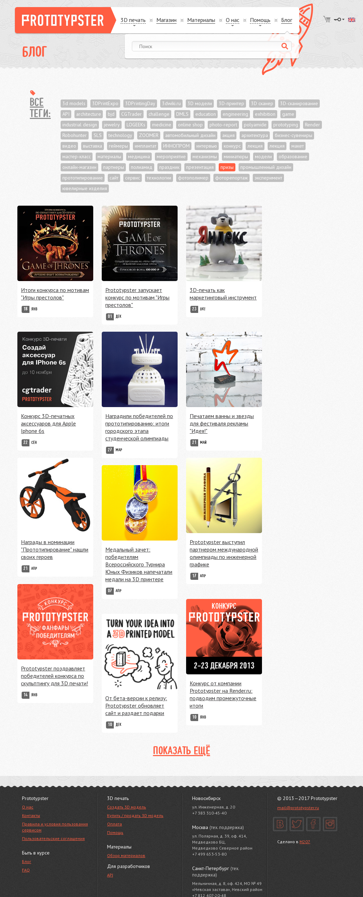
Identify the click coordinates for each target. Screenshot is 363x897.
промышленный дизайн (265, 167)
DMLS (182, 114)
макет (297, 146)
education (205, 114)
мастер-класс (76, 156)
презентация (200, 167)
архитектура (254, 135)
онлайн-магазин (79, 167)
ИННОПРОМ (176, 146)
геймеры (118, 146)
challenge (159, 114)
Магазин (166, 20)
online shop (190, 124)
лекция (255, 146)
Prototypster (65, 20)
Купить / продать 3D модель (135, 815)
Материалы (201, 20)
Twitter (297, 824)
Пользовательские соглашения (53, 838)
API (65, 114)
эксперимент (268, 178)
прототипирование (82, 178)
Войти (339, 19)
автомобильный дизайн (190, 135)
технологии (159, 178)
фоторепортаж (231, 178)
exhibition (265, 114)
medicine (161, 124)
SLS (98, 135)
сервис (132, 178)
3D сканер (262, 103)
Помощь (115, 832)
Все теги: (40, 108)
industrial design (79, 124)
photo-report (223, 124)
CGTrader (131, 114)
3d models (73, 103)
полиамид (141, 167)
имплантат (145, 146)
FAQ (26, 870)
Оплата (114, 824)
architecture (88, 114)
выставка (92, 146)
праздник (169, 167)
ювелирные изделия (84, 188)
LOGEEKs (136, 124)
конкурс (232, 146)
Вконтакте (280, 824)
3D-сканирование (299, 103)
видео (69, 146)
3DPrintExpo (105, 103)
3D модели (200, 103)
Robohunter (74, 135)
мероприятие (171, 156)
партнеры (113, 167)
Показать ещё (181, 751)
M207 (305, 841)
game (288, 114)
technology (120, 135)
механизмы (204, 156)
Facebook (313, 824)
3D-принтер (231, 103)
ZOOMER (148, 135)
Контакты (31, 815)
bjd (111, 114)
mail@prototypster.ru (298, 807)
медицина (139, 156)
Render (312, 124)
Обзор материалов (126, 855)
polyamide (255, 124)
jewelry (112, 124)
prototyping (285, 124)
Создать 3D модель (126, 807)
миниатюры (236, 156)
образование (293, 156)
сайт (114, 178)
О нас (27, 807)
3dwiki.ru (171, 103)
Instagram (330, 824)
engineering (235, 114)
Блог (286, 20)
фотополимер (193, 178)
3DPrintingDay (140, 103)
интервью (206, 146)
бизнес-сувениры (293, 135)
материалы (109, 156)
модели (263, 156)
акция (228, 135)
